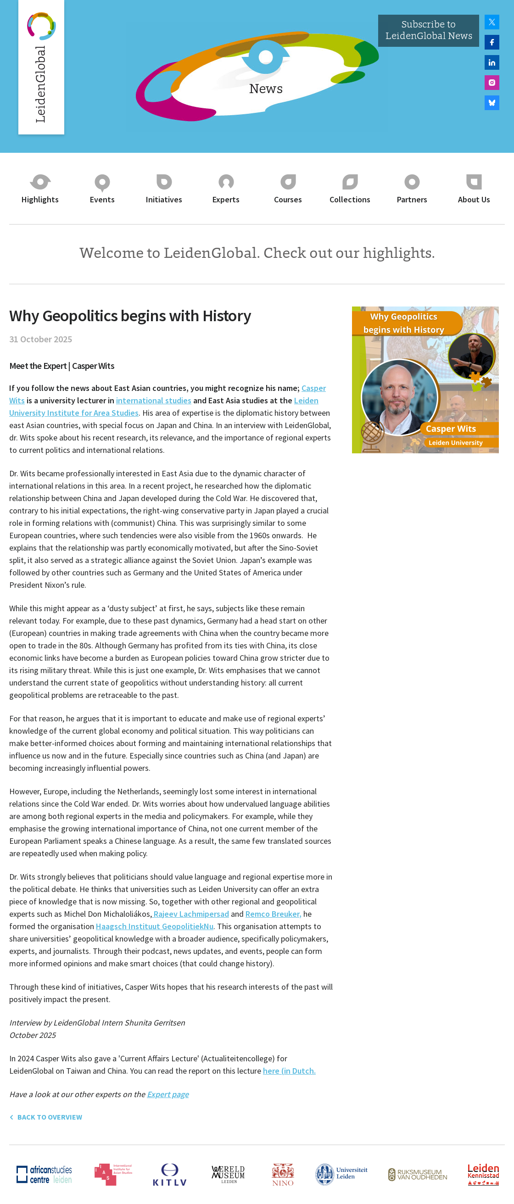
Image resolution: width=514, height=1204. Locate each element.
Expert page (168, 1094)
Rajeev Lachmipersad (190, 914)
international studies (153, 400)
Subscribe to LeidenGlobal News (429, 30)
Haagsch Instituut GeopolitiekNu (154, 926)
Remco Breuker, (274, 914)
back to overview (45, 1116)
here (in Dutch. (289, 1070)
